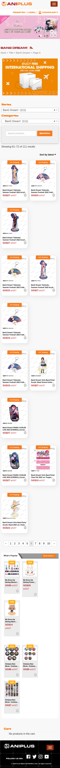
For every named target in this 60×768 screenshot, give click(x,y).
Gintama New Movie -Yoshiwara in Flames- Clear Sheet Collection (12, 701)
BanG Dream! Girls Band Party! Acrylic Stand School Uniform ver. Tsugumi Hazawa (43, 381)
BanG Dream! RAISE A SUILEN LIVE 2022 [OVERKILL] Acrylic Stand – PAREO (14, 429)
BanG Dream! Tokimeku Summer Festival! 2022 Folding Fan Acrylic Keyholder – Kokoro (14, 286)
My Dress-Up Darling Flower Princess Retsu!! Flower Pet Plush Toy (29, 581)
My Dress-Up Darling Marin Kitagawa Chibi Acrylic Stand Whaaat (11, 621)
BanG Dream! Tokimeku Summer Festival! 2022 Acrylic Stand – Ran (14, 239)
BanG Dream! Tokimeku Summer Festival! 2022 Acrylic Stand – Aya (42, 286)
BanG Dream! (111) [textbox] (29, 110)
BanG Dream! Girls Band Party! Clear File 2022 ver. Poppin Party (43, 476)
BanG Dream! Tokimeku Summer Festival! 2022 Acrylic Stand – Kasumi (14, 191)
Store (3, 52)
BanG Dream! (23, 52)
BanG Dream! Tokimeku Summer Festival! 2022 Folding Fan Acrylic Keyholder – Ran (14, 334)
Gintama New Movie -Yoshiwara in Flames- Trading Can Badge (30, 665)
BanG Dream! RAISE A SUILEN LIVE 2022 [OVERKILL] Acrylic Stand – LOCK (14, 476)
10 (48, 543)
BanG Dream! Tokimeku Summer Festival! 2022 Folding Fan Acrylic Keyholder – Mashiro (14, 381)
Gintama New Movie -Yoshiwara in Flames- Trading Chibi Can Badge (12, 665)
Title (11, 52)
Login (31, 12)
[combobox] (30, 110)
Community (50, 12)
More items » (48, 556)
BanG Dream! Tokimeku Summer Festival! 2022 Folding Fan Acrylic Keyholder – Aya (43, 191)
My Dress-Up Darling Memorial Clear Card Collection (11, 581)
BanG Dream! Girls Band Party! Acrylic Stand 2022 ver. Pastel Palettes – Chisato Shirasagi (14, 524)
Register (19, 12)
